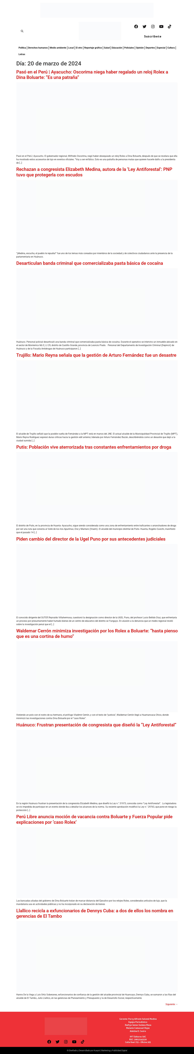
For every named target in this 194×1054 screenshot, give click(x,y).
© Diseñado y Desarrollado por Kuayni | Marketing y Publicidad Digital (97, 1050)
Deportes (150, 47)
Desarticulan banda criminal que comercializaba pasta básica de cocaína (89, 263)
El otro (79, 47)
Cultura (171, 47)
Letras (22, 54)
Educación (117, 47)
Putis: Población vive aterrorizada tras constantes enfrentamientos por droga (93, 447)
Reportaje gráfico (93, 47)
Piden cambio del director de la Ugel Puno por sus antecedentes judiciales (90, 539)
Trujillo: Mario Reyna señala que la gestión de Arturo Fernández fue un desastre (96, 355)
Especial (161, 47)
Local (71, 47)
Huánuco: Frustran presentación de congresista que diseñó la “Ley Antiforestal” (96, 725)
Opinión (140, 47)
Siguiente (172, 1004)
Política (22, 47)
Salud (107, 47)
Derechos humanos (38, 47)
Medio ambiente (58, 47)
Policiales (129, 47)
